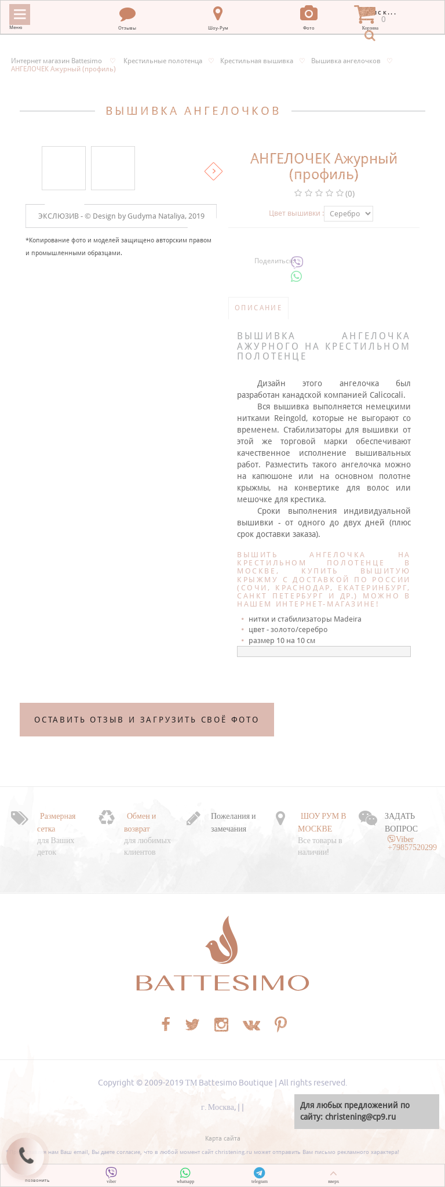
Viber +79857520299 (412, 843)
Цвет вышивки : (296, 213)
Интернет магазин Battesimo (56, 61)
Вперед (213, 171)
